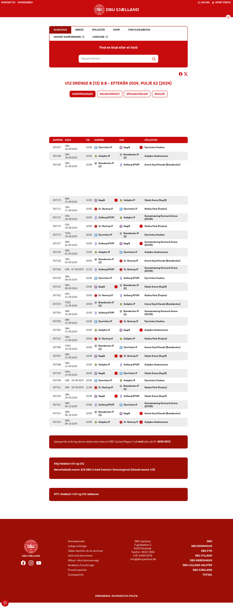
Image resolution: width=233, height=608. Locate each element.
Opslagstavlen (137, 94)
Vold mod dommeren (80, 556)
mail (140, 442)
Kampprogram (82, 94)
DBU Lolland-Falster (197, 565)
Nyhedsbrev (25, 3)
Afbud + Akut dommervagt (83, 560)
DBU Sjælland (202, 570)
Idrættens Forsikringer (81, 565)
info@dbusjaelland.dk (143, 559)
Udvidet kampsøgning (69, 37)
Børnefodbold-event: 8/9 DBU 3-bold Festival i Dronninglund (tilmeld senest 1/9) (104, 470)
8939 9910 (164, 442)
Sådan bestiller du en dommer (85, 551)
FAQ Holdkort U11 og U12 (69, 464)
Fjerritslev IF (105, 148)
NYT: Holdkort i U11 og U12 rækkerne (76, 494)
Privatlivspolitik (77, 570)
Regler (160, 94)
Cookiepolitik (75, 575)
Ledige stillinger (77, 546)
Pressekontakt (76, 541)
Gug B (127, 148)
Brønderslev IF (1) (131, 156)
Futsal (207, 575)
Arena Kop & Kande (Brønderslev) (162, 165)
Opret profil (221, 2)
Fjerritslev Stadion (155, 148)
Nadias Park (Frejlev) (156, 209)
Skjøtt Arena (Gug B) (156, 200)
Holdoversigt (110, 94)
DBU (209, 541)
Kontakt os (8, 3)
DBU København (201, 560)
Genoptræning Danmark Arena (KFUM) (161, 217)
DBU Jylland (203, 556)
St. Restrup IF (105, 209)
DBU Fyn (206, 551)
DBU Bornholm (201, 546)
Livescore (100, 37)
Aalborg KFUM (131, 165)
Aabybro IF (104, 156)
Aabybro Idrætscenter (156, 156)
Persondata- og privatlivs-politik (116, 596)
